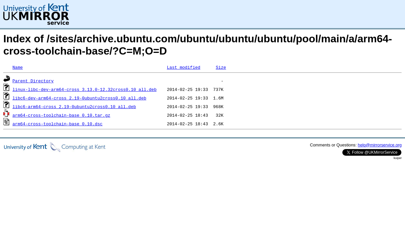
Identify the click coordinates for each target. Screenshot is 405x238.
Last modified (183, 67)
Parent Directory (33, 81)
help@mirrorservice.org (380, 144)
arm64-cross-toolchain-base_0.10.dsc (58, 124)
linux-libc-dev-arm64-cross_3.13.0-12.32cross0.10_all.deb (85, 89)
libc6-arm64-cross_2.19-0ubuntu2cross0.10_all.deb (74, 106)
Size (221, 67)
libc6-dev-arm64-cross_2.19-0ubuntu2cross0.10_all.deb (79, 98)
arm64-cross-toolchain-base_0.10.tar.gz (61, 115)
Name (18, 67)
